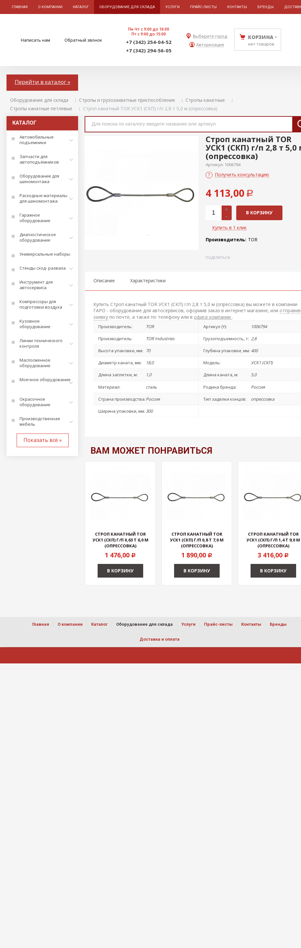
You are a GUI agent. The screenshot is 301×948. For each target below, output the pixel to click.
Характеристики (148, 280)
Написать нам (35, 40)
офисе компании (213, 317)
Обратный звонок (83, 40)
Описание (104, 280)
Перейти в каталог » (42, 82)
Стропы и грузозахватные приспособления (127, 100)
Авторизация (210, 44)
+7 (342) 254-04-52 (148, 42)
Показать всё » (42, 440)
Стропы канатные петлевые (41, 108)
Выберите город (210, 36)
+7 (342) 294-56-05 (148, 50)
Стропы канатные (205, 100)
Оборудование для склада (39, 100)
